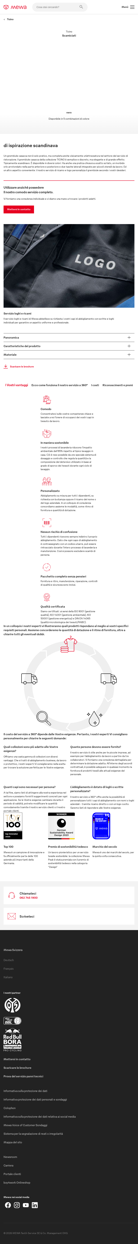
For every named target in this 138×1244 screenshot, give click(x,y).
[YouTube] (25, 1205)
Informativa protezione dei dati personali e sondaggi (35, 1099)
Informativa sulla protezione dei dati (25, 1091)
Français (9, 968)
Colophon (9, 1108)
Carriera (8, 1165)
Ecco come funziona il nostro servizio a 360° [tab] (60, 385)
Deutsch (9, 960)
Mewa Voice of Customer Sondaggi (25, 1125)
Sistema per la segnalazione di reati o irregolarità (33, 1133)
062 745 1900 (29, 897)
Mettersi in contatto (18, 209)
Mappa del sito (13, 1142)
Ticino (9, 19)
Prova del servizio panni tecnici (23, 1076)
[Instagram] (16, 1205)
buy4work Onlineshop (17, 1182)
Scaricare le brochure (17, 366)
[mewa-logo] (15, 7)
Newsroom (10, 1157)
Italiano (8, 977)
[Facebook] (8, 1205)
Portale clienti (12, 1174)
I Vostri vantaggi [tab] (16, 385)
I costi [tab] (95, 385)
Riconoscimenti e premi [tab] (118, 385)
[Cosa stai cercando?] (60, 7)
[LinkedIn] (34, 1205)
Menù (128, 7)
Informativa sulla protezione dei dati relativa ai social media (40, 1116)
